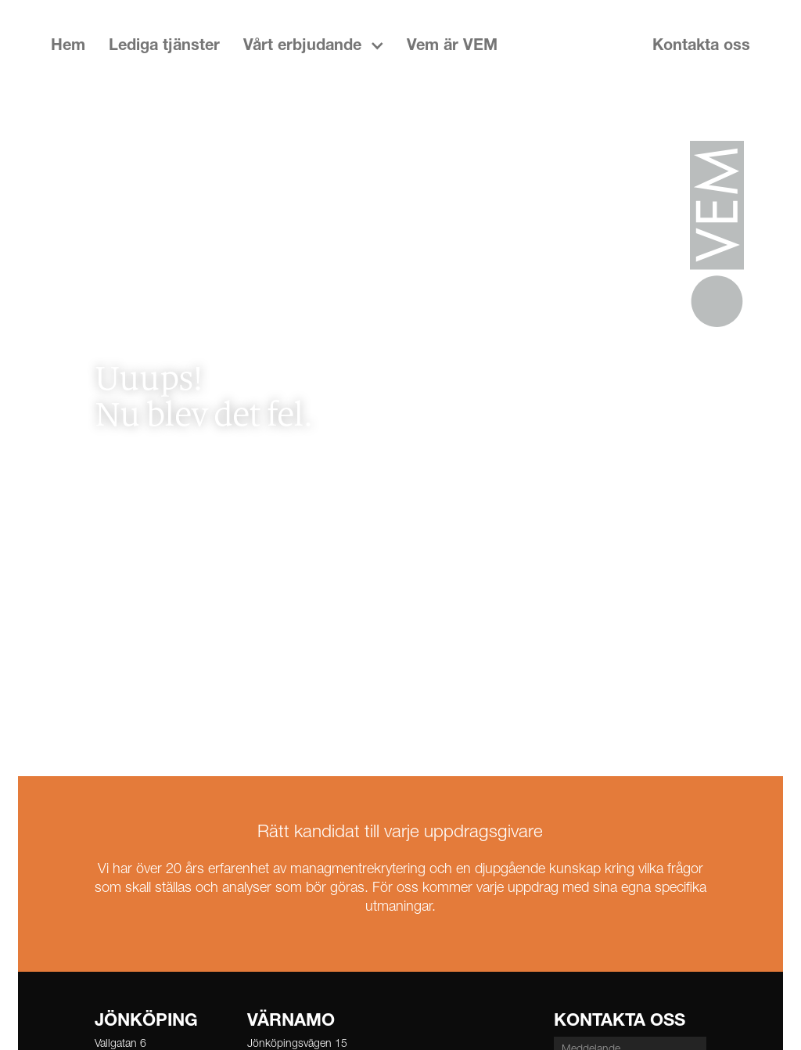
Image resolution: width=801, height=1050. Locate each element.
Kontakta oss (701, 47)
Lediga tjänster (164, 47)
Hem (68, 47)
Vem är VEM (452, 47)
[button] (313, 46)
